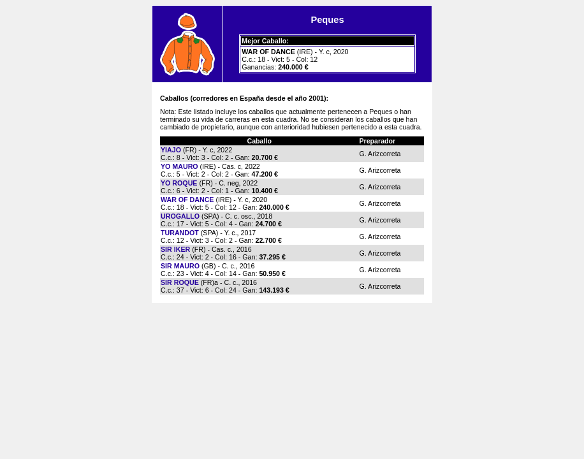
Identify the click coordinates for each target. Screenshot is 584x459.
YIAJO (171, 150)
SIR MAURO (180, 266)
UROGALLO (180, 216)
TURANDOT (180, 233)
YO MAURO (179, 166)
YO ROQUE (179, 183)
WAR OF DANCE (187, 199)
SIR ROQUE (180, 282)
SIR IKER (175, 249)
